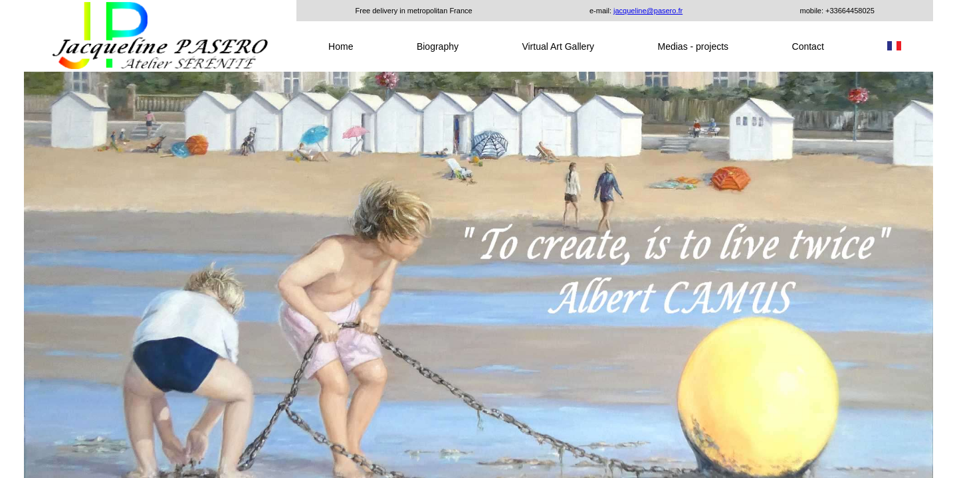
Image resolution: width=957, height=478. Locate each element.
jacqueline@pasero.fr (648, 11)
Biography (438, 46)
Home (340, 46)
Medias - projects (693, 46)
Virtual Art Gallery (558, 46)
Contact (808, 46)
